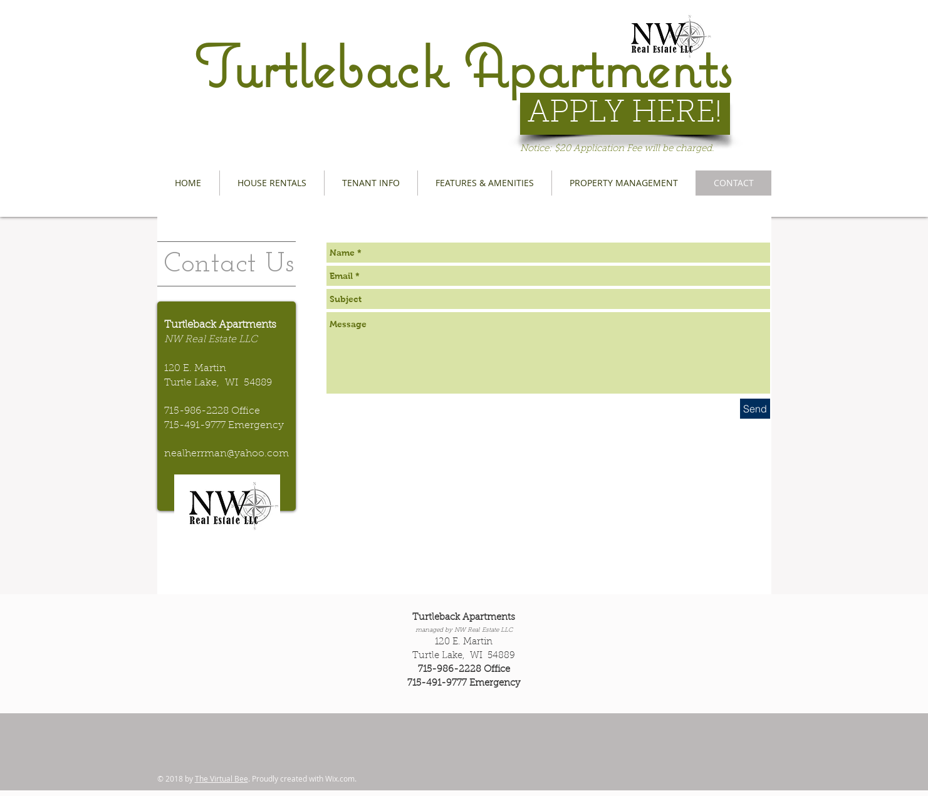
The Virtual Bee (221, 778)
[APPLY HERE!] (625, 114)
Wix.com (340, 778)
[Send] (755, 409)
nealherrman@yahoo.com (226, 454)
